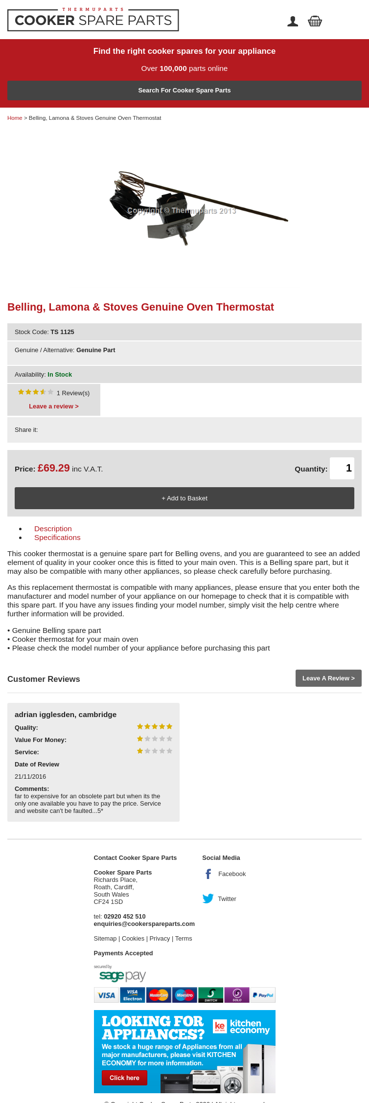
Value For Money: (41, 739)
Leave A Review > (328, 678)
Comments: (32, 788)
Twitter (227, 898)
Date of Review (37, 764)
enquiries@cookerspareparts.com (144, 923)
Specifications (57, 537)
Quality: (26, 727)
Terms (183, 938)
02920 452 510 (124, 916)
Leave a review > (53, 406)
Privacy (160, 938)
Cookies (133, 938)
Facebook (232, 874)
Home (15, 118)
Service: (27, 752)
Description (53, 528)
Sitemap (105, 938)
